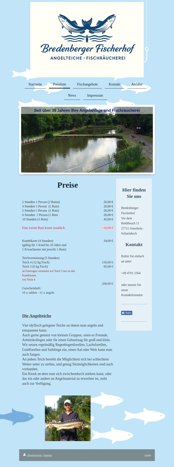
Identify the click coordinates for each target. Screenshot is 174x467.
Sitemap (47, 455)
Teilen (126, 313)
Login (148, 454)
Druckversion (32, 455)
